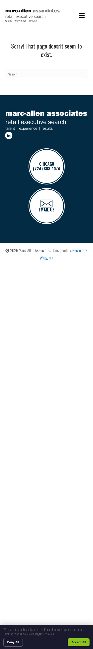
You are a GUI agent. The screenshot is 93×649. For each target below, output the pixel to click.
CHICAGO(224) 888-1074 (46, 166)
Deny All (13, 642)
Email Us (47, 206)
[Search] (46, 74)
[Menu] (82, 15)
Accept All (78, 642)
